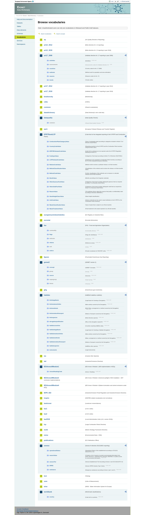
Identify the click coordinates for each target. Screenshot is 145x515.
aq (45, 39)
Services (19, 40)
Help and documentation (25, 19)
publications (48, 440)
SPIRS (51, 465)
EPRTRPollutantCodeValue (57, 151)
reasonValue (53, 455)
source (51, 275)
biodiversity (48, 97)
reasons (51, 76)
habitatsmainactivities (56, 333)
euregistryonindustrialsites (54, 215)
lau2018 (47, 419)
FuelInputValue (54, 156)
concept (51, 267)
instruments (53, 350)
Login (112, 1)
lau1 (45, 409)
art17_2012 (48, 86)
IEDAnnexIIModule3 (51, 378)
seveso (46, 446)
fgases (46, 257)
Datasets (20, 23)
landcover (48, 403)
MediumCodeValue (55, 164)
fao (45, 225)
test (45, 476)
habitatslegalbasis (55, 329)
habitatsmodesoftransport (57, 342)
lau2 (45, 414)
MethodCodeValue (55, 173)
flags (50, 234)
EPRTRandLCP (49, 134)
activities (52, 60)
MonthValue (53, 178)
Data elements (21, 30)
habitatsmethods (54, 338)
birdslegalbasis (54, 300)
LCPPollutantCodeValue (56, 160)
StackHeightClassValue (56, 196)
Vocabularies (21, 37)
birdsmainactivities (55, 304)
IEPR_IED (47, 393)
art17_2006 (48, 55)
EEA (25, 1)
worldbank (48, 492)
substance (52, 469)
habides (47, 295)
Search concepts (60, 33)
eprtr (46, 129)
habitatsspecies (54, 346)
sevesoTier (52, 462)
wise (45, 486)
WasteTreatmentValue (56, 208)
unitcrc (51, 250)
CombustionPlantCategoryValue (59, 141)
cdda (46, 102)
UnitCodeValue (54, 200)
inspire (46, 398)
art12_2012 (48, 45)
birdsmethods (53, 308)
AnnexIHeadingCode (55, 371)
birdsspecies (53, 317)
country (51, 497)
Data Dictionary (32, 15)
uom (45, 481)
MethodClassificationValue (57, 168)
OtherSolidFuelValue (55, 186)
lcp (45, 424)
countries (52, 68)
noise (46, 435)
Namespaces (21, 44)
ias (45, 356)
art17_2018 (48, 91)
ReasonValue (53, 191)
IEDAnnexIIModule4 (51, 385)
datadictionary (49, 112)
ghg (45, 290)
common (47, 107)
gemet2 (47, 262)
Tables (19, 26)
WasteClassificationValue (57, 205)
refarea (51, 242)
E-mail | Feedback (22, 509)
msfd (46, 430)
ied (45, 361)
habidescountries (54, 325)
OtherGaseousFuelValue (56, 182)
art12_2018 (48, 50)
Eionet (24, 15)
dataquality (48, 118)
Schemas (20, 33)
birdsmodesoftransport (56, 313)
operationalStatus (54, 450)
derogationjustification (56, 321)
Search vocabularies (46, 33)
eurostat (47, 220)
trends (51, 80)
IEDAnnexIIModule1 (51, 366)
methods (52, 72)
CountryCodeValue (55, 146)
